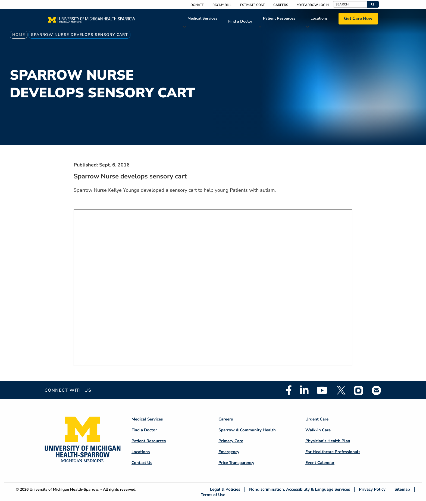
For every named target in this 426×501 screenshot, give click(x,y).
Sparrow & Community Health (247, 430)
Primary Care (230, 441)
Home (18, 34)
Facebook (289, 390)
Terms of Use (213, 494)
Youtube (322, 390)
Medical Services (202, 18)
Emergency (228, 451)
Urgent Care (316, 419)
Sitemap (402, 489)
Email (376, 390)
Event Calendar (319, 462)
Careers (280, 5)
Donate (197, 5)
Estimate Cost (252, 5)
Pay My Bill (221, 5)
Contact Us (141, 462)
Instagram (359, 390)
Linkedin (304, 390)
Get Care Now (358, 18)
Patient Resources (279, 18)
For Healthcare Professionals (332, 451)
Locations (319, 18)
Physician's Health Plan (327, 441)
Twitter (341, 390)
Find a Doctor (240, 21)
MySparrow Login (313, 5)
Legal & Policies (225, 489)
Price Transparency (236, 462)
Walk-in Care (318, 430)
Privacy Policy (372, 489)
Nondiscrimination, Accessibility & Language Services (299, 489)
